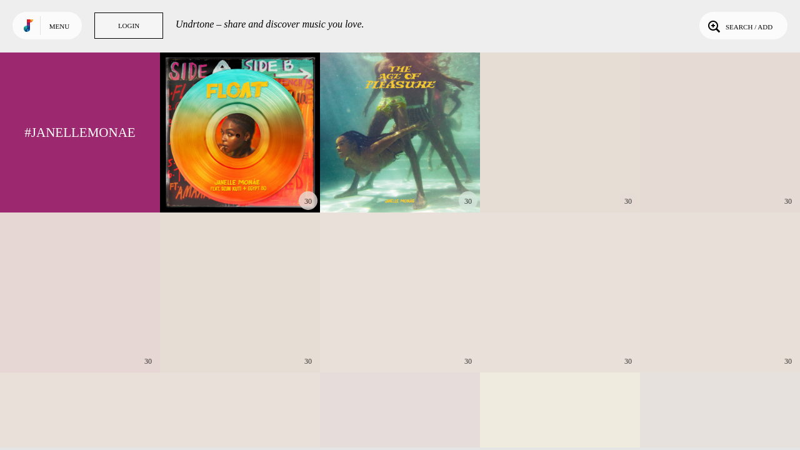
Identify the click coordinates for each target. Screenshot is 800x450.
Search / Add (739, 25)
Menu (59, 26)
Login (128, 25)
